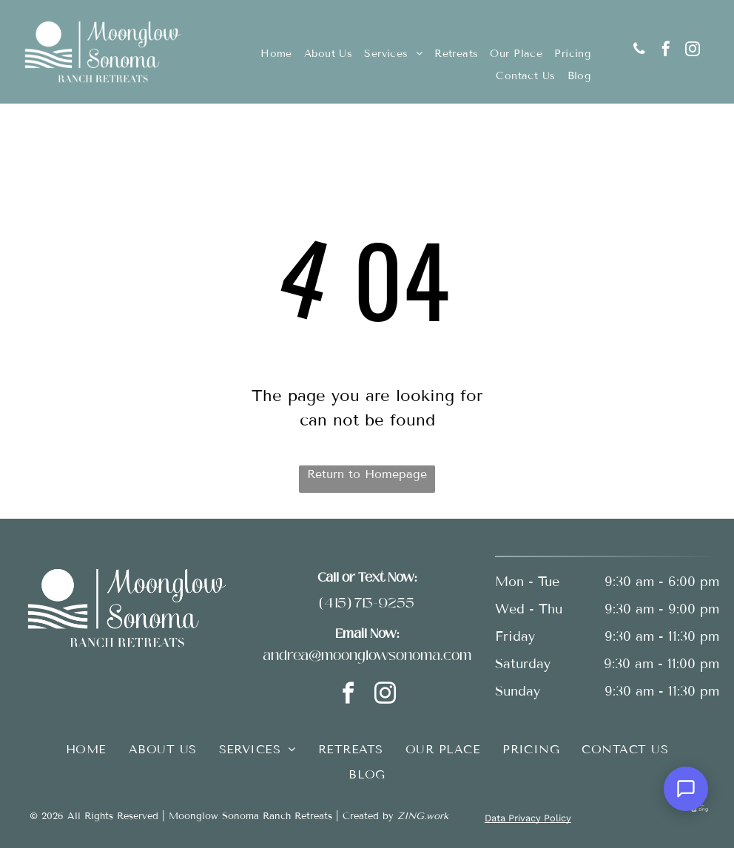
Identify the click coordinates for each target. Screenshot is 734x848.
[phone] (639, 51)
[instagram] (692, 51)
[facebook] (666, 51)
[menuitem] (276, 53)
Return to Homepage (367, 474)
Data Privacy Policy (528, 818)
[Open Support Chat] (686, 789)
